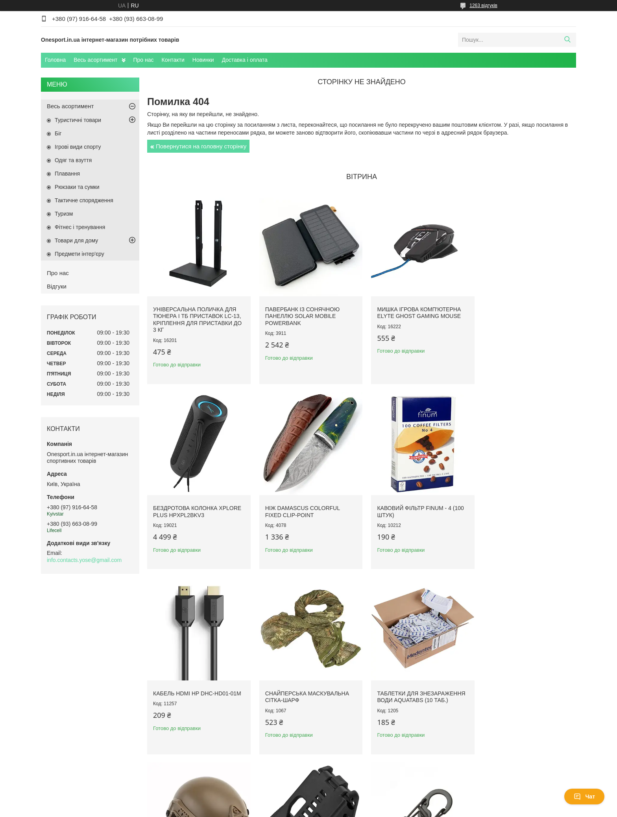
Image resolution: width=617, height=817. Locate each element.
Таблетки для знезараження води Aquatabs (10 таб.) (197, 689)
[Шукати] (567, 40)
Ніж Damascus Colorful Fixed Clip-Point (190, 506)
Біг (58, 133)
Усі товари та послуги (359, 768)
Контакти (173, 60)
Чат (584, 796)
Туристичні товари (78, 120)
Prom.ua (345, 802)
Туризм (64, 214)
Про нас (143, 60)
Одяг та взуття (73, 160)
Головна (55, 60)
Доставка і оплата (245, 60)
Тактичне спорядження (84, 200)
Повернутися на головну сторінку (201, 146)
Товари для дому (76, 240)
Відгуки (57, 286)
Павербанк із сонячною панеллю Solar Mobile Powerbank (299, 313)
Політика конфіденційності (397, 809)
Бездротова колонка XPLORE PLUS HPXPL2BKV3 (525, 310)
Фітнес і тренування (80, 227)
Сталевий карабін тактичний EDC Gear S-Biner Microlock (525, 689)
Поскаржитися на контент (336, 809)
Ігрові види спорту (78, 147)
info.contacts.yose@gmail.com (84, 560)
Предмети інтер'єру (79, 254)
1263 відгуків (483, 5)
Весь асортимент (95, 60)
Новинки (203, 60)
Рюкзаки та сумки (77, 187)
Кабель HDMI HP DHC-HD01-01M (416, 503)
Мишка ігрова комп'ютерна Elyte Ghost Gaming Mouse (414, 310)
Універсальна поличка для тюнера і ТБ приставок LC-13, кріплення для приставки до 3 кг (197, 317)
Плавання (67, 173)
